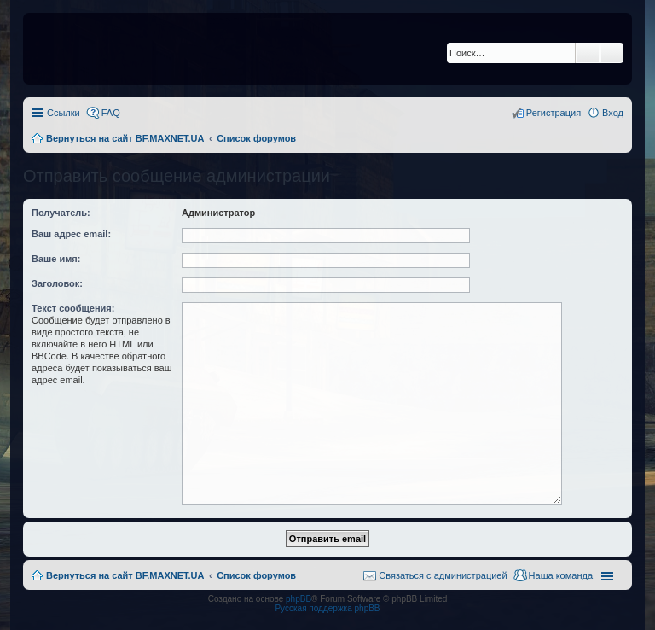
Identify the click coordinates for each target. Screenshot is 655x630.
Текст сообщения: (73, 308)
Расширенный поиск (611, 53)
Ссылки (63, 113)
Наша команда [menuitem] (561, 575)
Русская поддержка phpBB (327, 608)
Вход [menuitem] (612, 113)
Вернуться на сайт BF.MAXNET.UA (125, 575)
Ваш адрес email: (71, 234)
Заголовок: (57, 283)
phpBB (298, 599)
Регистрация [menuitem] (553, 113)
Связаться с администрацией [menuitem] (443, 575)
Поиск (587, 53)
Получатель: (61, 212)
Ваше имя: (56, 259)
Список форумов (256, 575)
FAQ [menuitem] (110, 113)
